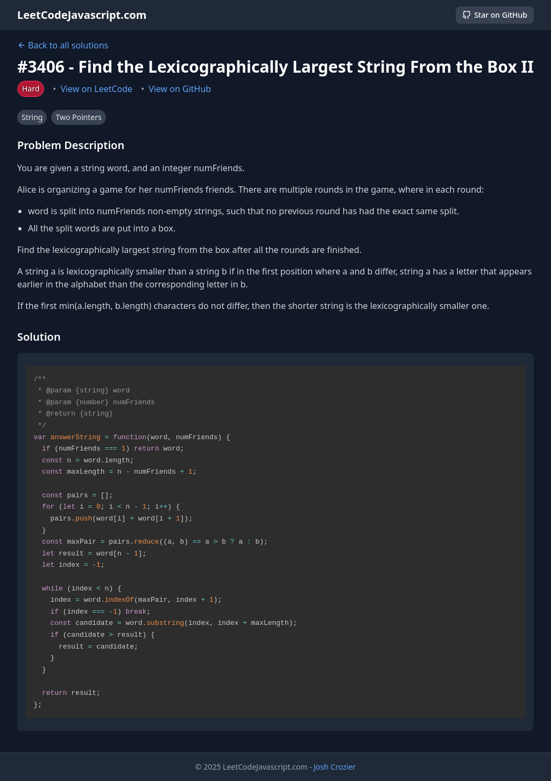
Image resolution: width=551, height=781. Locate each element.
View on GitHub (180, 89)
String (32, 117)
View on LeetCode (96, 89)
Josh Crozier (335, 767)
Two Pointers (78, 117)
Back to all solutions (62, 45)
